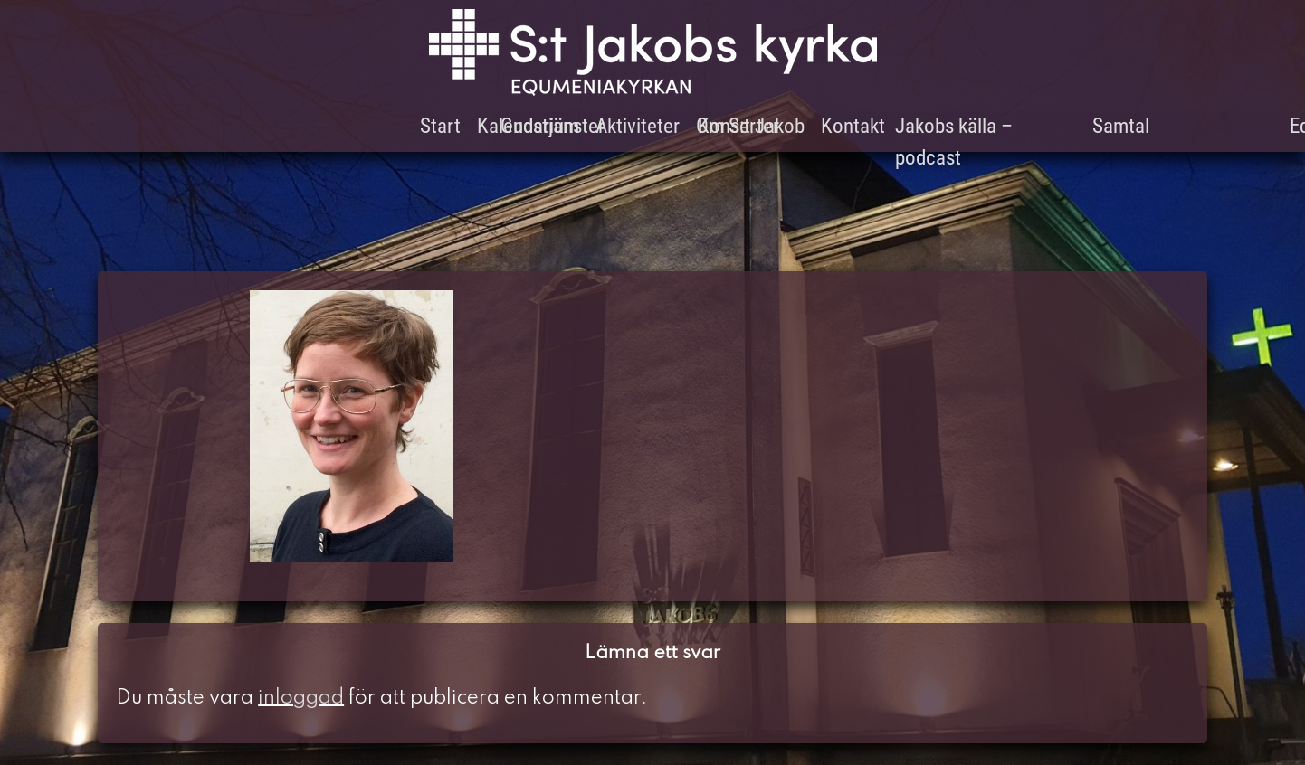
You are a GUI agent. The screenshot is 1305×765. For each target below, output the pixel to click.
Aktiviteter (637, 126)
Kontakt (853, 126)
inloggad (301, 698)
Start (440, 126)
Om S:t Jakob (750, 126)
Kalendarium (528, 126)
